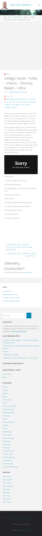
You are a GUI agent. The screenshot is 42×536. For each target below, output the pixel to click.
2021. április (6, 499)
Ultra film (27, 105)
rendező (7, 105)
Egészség (24, 517)
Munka (5, 428)
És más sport (7, 400)
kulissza (15, 102)
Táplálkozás (6, 441)
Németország (7, 432)
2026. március (7, 476)
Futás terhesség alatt (9, 406)
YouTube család (8, 454)
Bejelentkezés (7, 291)
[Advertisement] (21, 45)
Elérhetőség (6, 374)
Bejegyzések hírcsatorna (10, 294)
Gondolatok (6, 416)
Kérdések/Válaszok (9, 422)
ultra (22, 105)
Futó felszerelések (9, 413)
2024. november (8, 480)
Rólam (5, 377)
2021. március (7, 502)
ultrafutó (14, 107)
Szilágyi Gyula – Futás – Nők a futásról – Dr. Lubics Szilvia (20, 358)
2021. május (6, 496)
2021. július (6, 489)
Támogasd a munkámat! (19, 331)
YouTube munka (8, 463)
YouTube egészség (9, 457)
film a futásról (31, 99)
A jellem (5, 351)
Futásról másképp (8, 409)
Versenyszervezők (8, 451)
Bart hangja (10, 99)
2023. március (7, 483)
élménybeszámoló (20, 99)
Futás (9, 17)
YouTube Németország (10, 467)
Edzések (5, 390)
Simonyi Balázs (15, 105)
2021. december (8, 486)
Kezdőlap (6, 425)
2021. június (6, 492)
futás (6, 102)
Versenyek (6, 448)
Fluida (20, 530)
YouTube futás (17, 17)
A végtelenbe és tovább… (11, 355)
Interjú (26, 17)
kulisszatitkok (23, 102)
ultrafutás (7, 107)
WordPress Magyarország (11, 301)
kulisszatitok (32, 102)
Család (5, 387)
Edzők (4, 397)
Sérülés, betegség (8, 438)
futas (10, 102)
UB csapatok (7, 444)
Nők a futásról (7, 435)
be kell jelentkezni (26, 272)
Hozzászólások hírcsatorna (11, 298)
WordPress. (26, 530)
